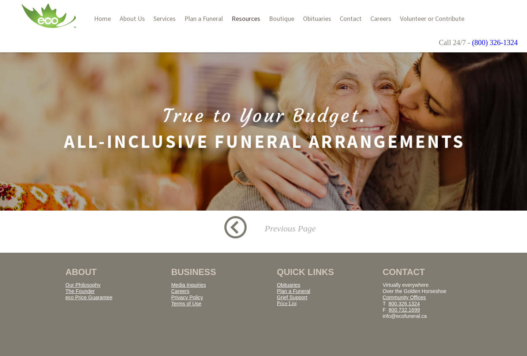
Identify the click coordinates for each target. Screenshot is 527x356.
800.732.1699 (404, 310)
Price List (287, 303)
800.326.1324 (404, 304)
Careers (180, 291)
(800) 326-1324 (495, 42)
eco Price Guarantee (89, 297)
